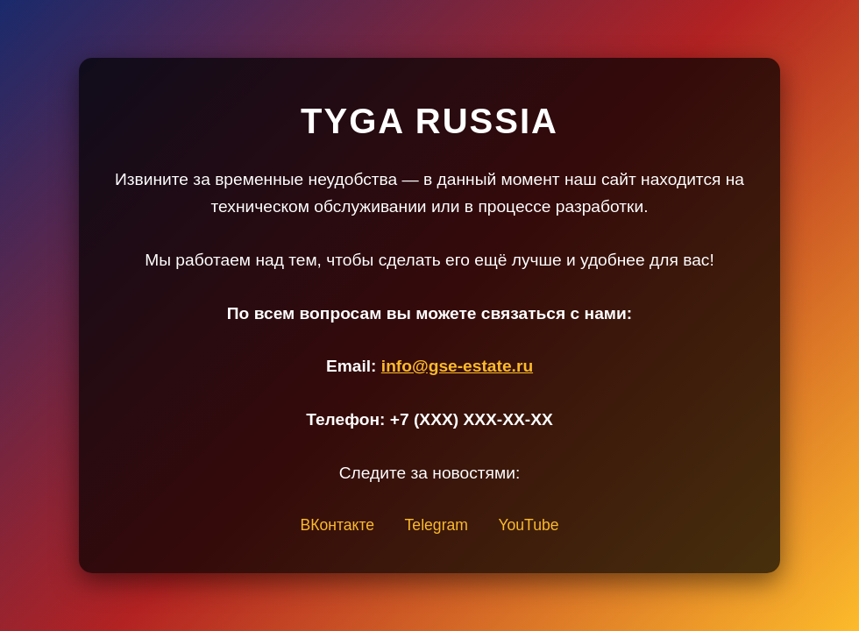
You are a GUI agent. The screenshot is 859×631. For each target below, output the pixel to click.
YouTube (528, 525)
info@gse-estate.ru (457, 366)
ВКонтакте (337, 525)
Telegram (436, 525)
